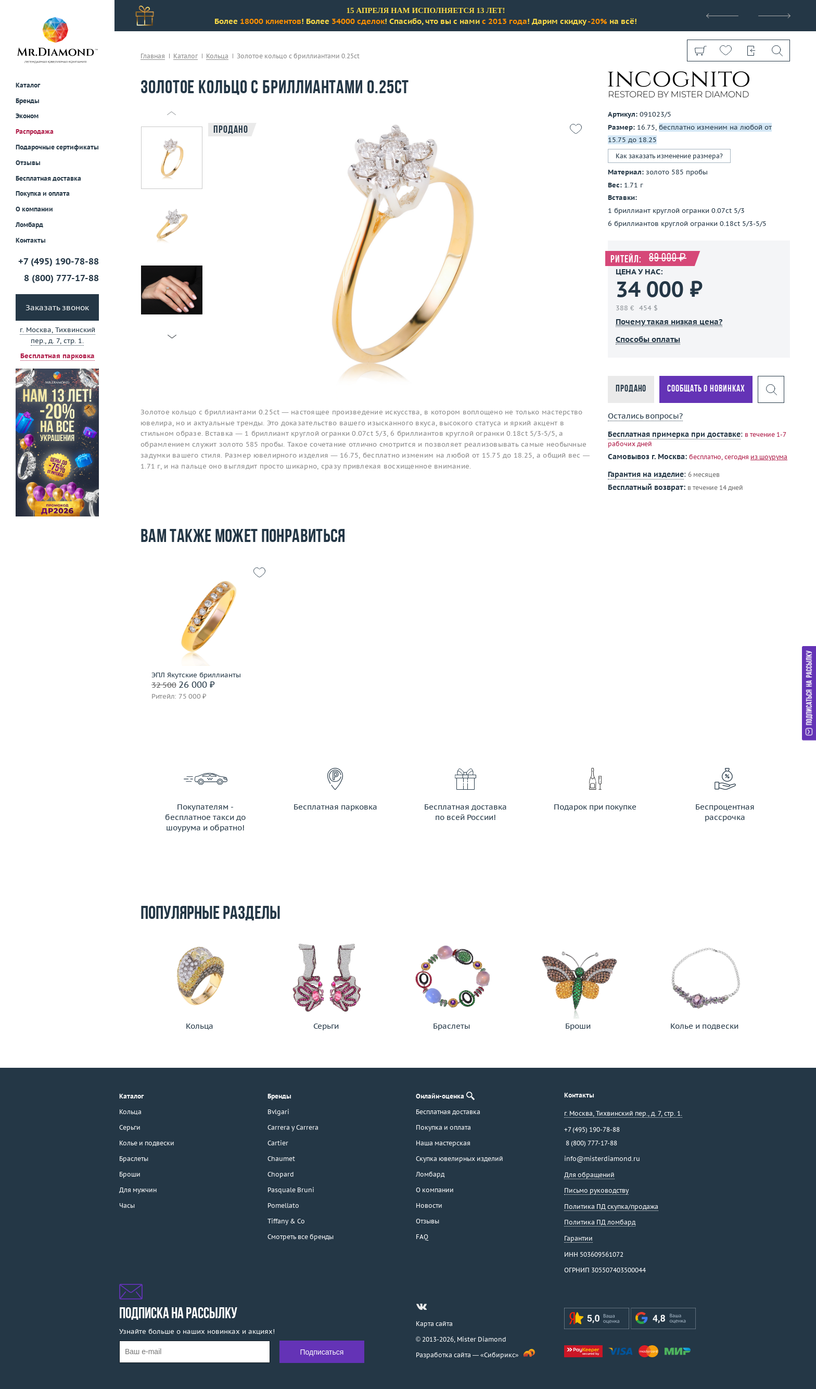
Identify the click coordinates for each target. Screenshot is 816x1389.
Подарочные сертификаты (57, 147)
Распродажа (35, 131)
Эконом (27, 116)
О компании (34, 209)
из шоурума (768, 457)
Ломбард (29, 225)
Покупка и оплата (43, 193)
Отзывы (28, 163)
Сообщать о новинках (706, 389)
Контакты (31, 240)
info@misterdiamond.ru (602, 1159)
